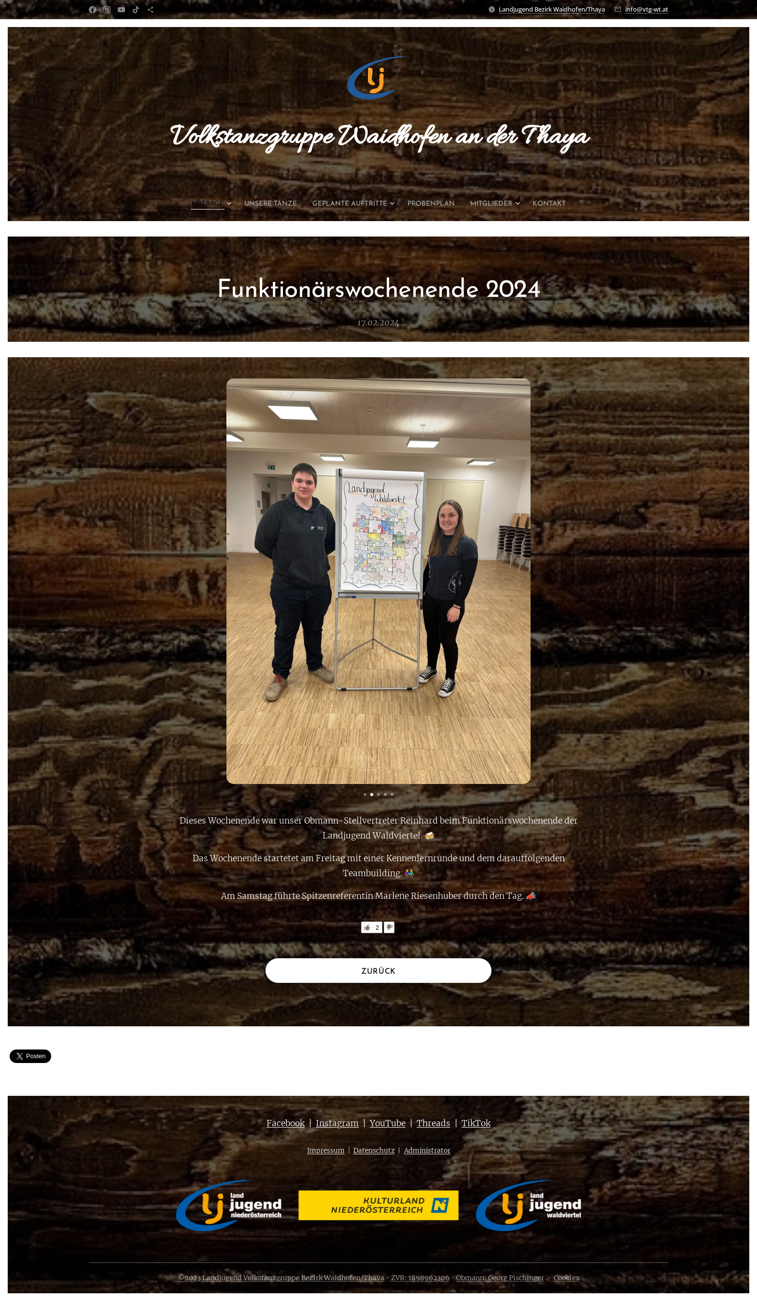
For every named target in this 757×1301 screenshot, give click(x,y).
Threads (433, 1123)
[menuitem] (193, 204)
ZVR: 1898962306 (419, 1277)
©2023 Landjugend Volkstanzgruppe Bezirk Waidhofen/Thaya (281, 1277)
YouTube (388, 1123)
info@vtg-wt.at (646, 9)
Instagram (337, 1123)
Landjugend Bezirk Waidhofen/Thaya (552, 9)
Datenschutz (374, 1150)
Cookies (566, 1277)
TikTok (476, 1123)
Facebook (285, 1123)
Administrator (427, 1150)
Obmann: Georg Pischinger (500, 1277)
